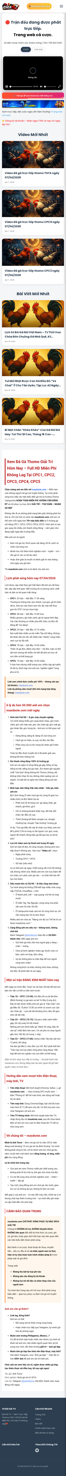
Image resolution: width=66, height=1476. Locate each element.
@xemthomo (31, 935)
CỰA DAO (38, 49)
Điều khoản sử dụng (44, 1432)
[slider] (20, 86)
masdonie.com (39, 489)
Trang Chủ (40, 1414)
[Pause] (6, 86)
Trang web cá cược (32, 34)
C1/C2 (26, 49)
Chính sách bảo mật (45, 1428)
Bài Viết (38, 1423)
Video (38, 1419)
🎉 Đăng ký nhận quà (39, 6)
